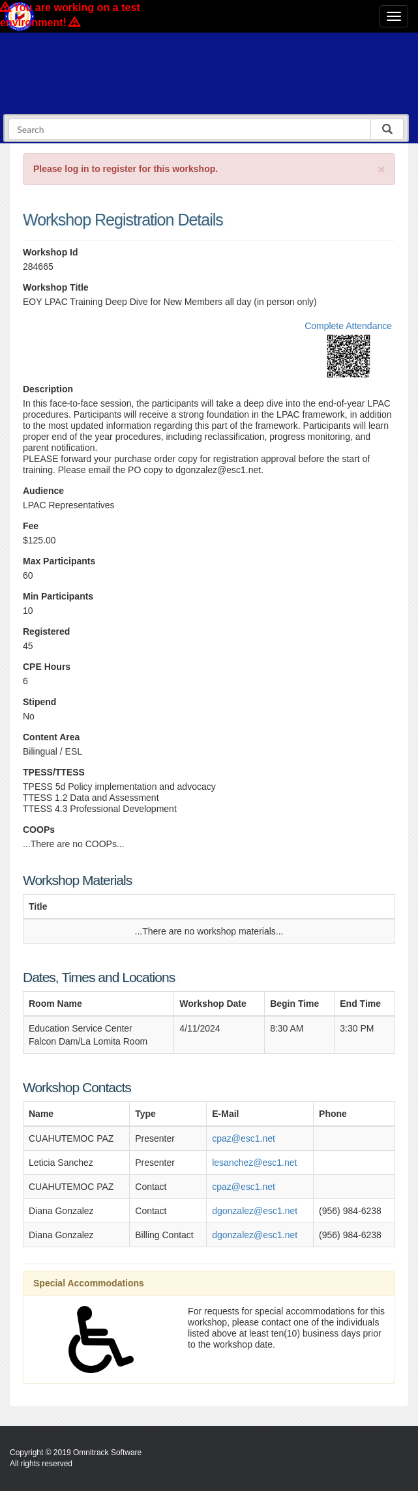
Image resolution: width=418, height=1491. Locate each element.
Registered (46, 631)
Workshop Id (50, 252)
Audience (43, 490)
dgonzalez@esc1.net (254, 1211)
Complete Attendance (348, 326)
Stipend (39, 702)
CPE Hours (46, 666)
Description (48, 389)
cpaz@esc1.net (243, 1138)
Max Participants (59, 561)
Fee (30, 526)
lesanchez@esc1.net (254, 1162)
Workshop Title (56, 287)
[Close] (381, 169)
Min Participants (58, 596)
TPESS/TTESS (54, 772)
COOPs (39, 829)
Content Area (51, 737)
